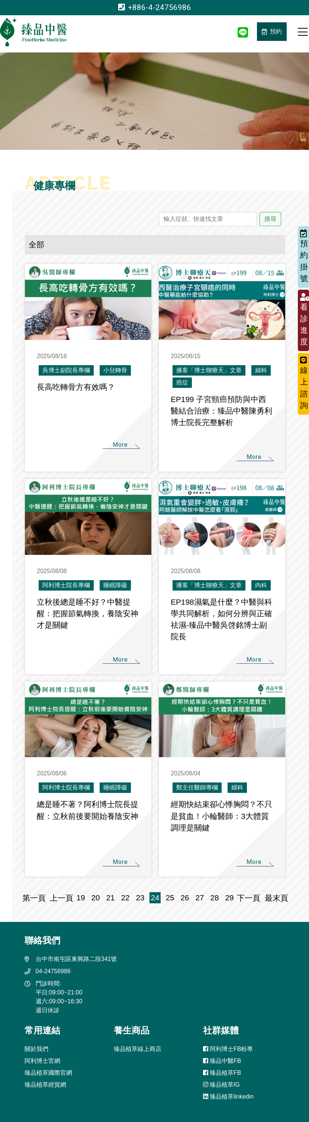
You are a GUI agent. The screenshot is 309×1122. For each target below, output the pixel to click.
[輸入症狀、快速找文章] (207, 219)
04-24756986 (53, 971)
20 (95, 897)
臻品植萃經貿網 (45, 1084)
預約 (272, 31)
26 (185, 897)
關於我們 (36, 1049)
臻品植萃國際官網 (48, 1073)
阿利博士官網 (42, 1061)
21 (110, 897)
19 (81, 897)
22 (125, 897)
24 (155, 897)
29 (229, 897)
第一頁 (36, 898)
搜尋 (270, 219)
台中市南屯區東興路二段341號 (76, 959)
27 (200, 897)
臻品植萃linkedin (228, 1096)
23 (140, 897)
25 (170, 897)
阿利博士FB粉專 (228, 1049)
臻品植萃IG (221, 1084)
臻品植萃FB (222, 1073)
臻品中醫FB (222, 1061)
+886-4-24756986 (154, 7)
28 (214, 897)
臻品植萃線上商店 (137, 1049)
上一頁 (61, 898)
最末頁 (274, 898)
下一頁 (248, 898)
